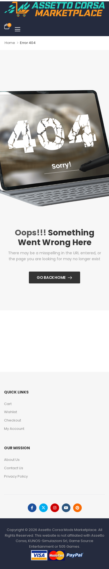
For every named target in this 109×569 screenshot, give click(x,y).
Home (10, 42)
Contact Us (13, 468)
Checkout (12, 420)
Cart (8, 403)
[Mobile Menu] (17, 29)
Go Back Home (51, 277)
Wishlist (10, 411)
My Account (14, 428)
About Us (12, 459)
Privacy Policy (16, 476)
